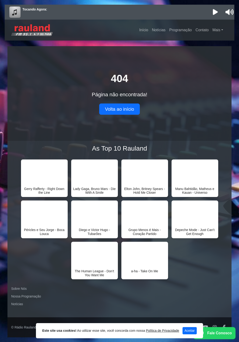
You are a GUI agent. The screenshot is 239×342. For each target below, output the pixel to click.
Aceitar (190, 330)
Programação (180, 30)
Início (143, 30)
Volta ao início (119, 109)
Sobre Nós (19, 288)
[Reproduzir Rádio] (215, 12)
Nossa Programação (26, 296)
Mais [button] (216, 30)
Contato (202, 30)
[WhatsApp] (214, 333)
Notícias (158, 30)
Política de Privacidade (162, 330)
